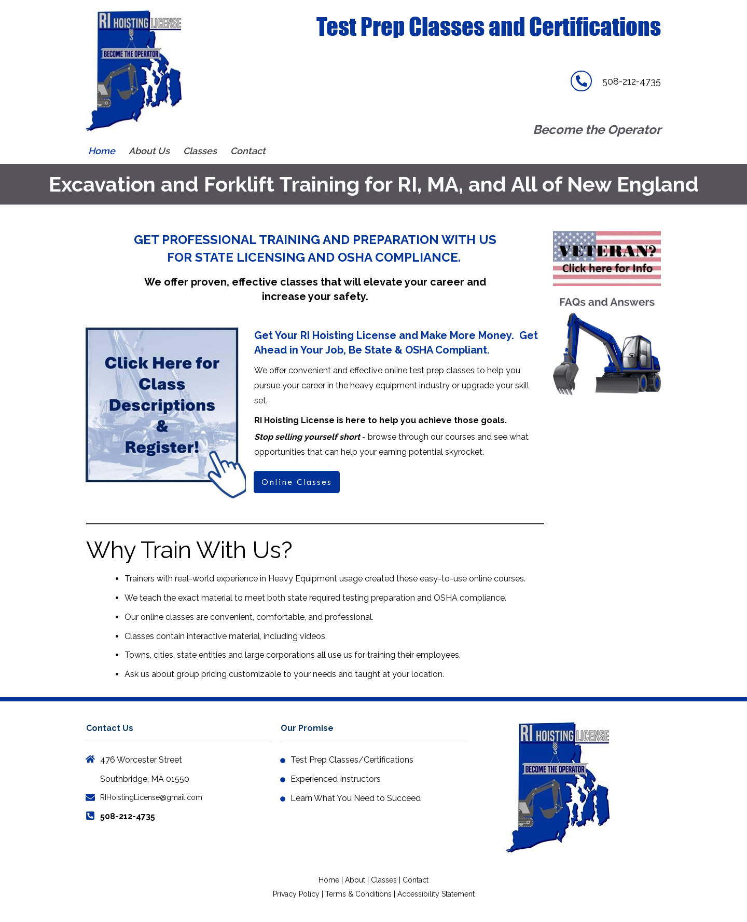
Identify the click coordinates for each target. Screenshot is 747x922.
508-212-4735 (631, 81)
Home (329, 880)
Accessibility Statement (436, 894)
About (356, 880)
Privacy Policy (296, 894)
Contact (415, 880)
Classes (384, 880)
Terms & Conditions (358, 894)
